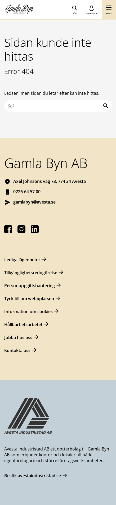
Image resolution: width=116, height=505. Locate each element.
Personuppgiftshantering (29, 285)
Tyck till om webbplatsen (29, 298)
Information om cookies (28, 311)
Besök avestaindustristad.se (32, 476)
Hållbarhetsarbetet (23, 324)
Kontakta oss (17, 350)
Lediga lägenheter (22, 260)
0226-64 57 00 (27, 192)
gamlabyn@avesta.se (34, 202)
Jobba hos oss (18, 337)
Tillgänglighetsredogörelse (30, 273)
